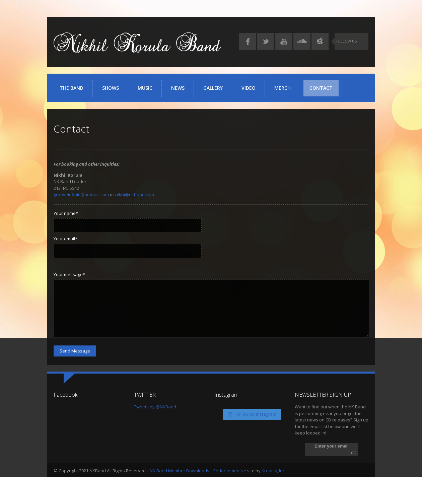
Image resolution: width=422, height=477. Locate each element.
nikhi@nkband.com (134, 194)
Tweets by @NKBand (155, 407)
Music (147, 90)
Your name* (66, 213)
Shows (110, 88)
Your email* (65, 239)
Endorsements (228, 471)
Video (248, 88)
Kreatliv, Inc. (274, 471)
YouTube (283, 41)
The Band (71, 88)
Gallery (215, 90)
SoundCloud (301, 41)
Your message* (69, 274)
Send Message (75, 351)
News (178, 88)
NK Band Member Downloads (179, 471)
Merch (282, 88)
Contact (321, 88)
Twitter (265, 41)
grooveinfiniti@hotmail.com (81, 194)
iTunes (320, 41)
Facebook (247, 41)
